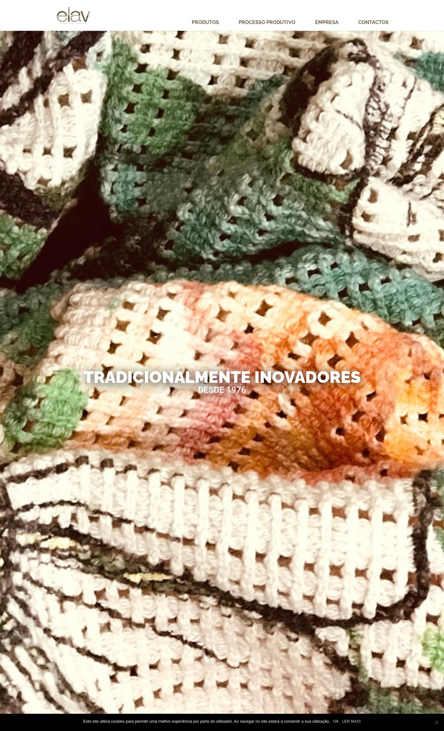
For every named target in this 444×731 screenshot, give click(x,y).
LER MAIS (351, 721)
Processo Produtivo (267, 22)
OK (336, 721)
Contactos (373, 22)
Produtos (205, 22)
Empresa (327, 22)
